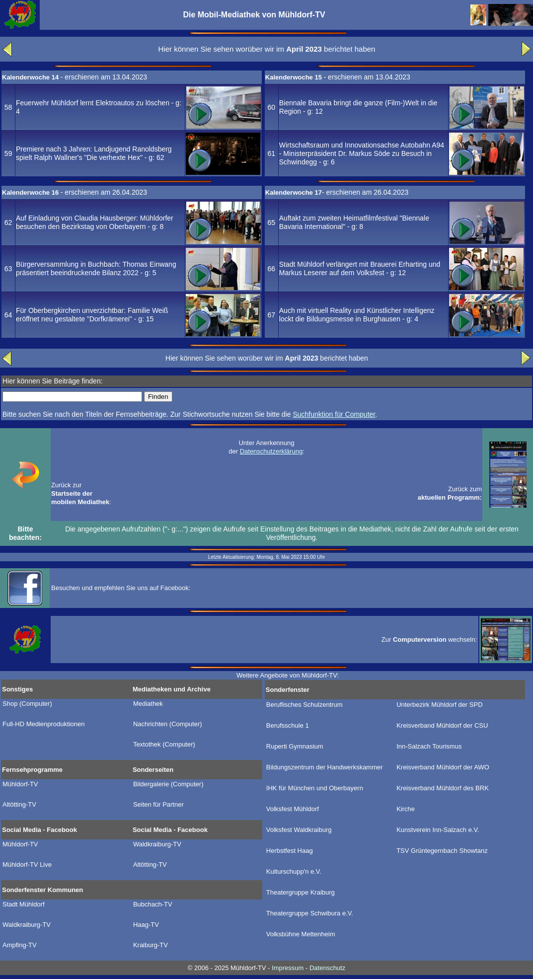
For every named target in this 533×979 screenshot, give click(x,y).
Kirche (405, 809)
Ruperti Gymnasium (294, 746)
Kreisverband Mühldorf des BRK (442, 788)
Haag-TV (146, 924)
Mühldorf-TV (20, 784)
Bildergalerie (168, 784)
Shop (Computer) (27, 703)
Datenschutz (327, 968)
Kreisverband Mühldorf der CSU (442, 725)
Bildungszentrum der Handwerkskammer (324, 767)
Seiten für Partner (158, 804)
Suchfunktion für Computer (334, 414)
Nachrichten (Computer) (167, 724)
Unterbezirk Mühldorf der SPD (439, 704)
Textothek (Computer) (164, 744)
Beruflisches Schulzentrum (304, 704)
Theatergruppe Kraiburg (300, 892)
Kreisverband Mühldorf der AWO (442, 767)
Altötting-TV (19, 804)
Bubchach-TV (152, 904)
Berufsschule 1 (287, 725)
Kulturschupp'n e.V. (293, 871)
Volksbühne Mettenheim (300, 934)
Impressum (288, 968)
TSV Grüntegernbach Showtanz (442, 850)
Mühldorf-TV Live (27, 864)
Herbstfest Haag (289, 850)
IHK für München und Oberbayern (314, 788)
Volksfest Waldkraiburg (299, 830)
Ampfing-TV (19, 945)
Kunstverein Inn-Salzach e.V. (437, 830)
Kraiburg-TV (150, 945)
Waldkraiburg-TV (157, 844)
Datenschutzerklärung (271, 451)
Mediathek (148, 703)
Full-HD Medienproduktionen (43, 724)
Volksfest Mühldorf (292, 809)
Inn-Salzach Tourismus (428, 746)
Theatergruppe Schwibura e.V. (309, 913)
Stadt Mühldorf (23, 904)
